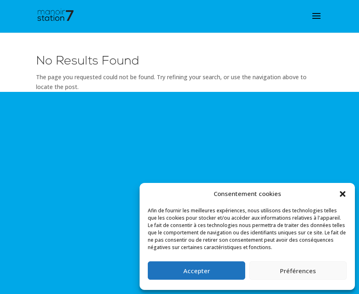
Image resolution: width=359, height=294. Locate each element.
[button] (343, 194)
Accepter (196, 271)
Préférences (298, 271)
